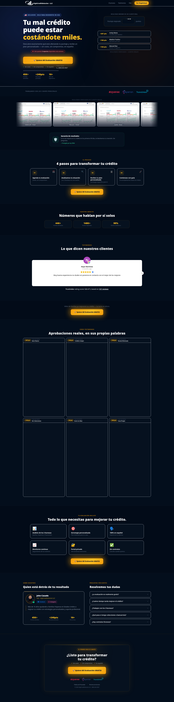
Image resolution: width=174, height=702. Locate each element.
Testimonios (122, 3)
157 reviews (103, 289)
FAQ (130, 3)
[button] (142, 273)
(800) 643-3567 (62, 68)
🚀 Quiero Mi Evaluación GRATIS (42, 60)
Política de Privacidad (79, 685)
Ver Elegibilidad (140, 3)
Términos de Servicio (94, 685)
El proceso (112, 3)
